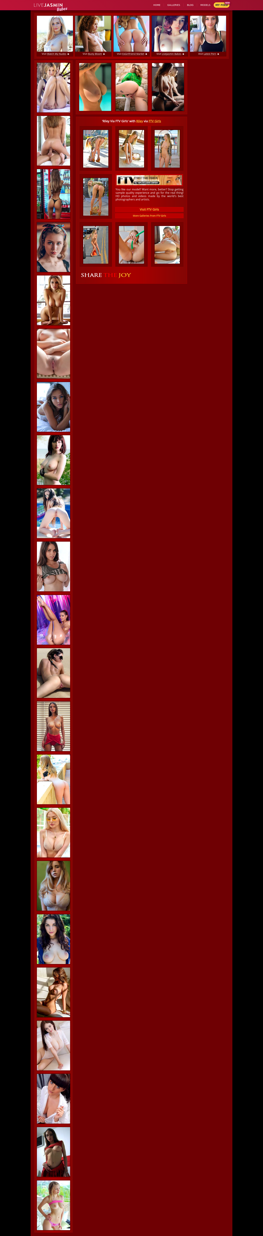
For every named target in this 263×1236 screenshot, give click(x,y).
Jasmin (48, 5)
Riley (139, 121)
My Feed (221, 5)
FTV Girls (155, 121)
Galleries (173, 5)
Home (156, 5)
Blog (190, 5)
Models (205, 5)
